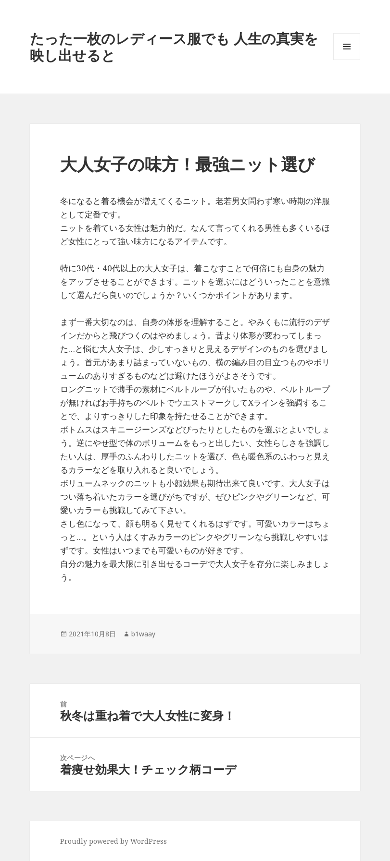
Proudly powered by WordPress (113, 841)
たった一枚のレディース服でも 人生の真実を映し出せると (174, 46)
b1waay (143, 633)
